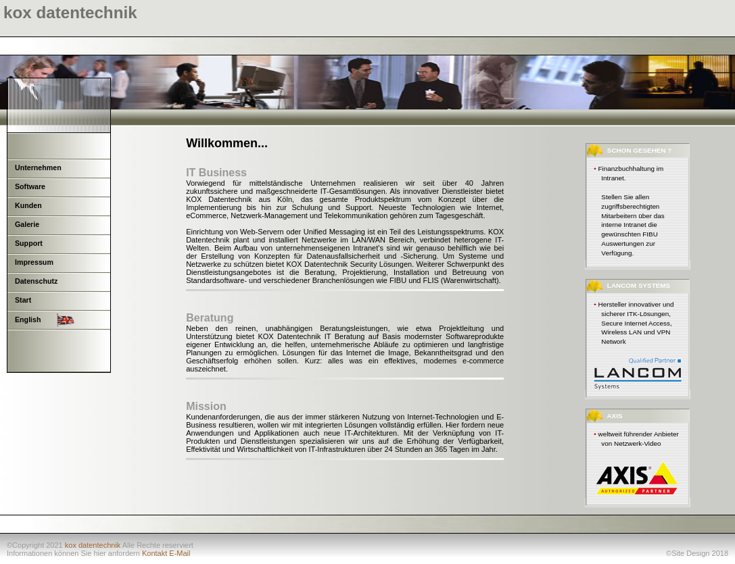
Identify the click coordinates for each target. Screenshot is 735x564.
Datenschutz (36, 281)
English (44, 320)
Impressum (34, 262)
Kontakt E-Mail (166, 553)
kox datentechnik (93, 545)
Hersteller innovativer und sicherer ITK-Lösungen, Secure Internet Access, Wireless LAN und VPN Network (636, 323)
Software (30, 186)
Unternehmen (38, 167)
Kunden (28, 205)
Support (29, 243)
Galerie (27, 224)
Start (23, 300)
